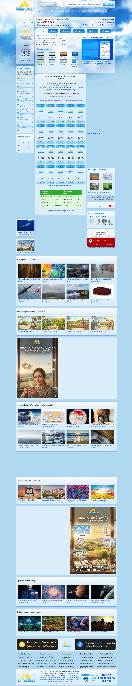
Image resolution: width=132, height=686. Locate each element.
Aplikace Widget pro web (106, 663)
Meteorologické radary (66, 663)
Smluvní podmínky (73, 677)
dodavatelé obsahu (56, 671)
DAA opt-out (53, 683)
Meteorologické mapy (66, 660)
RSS (63, 675)
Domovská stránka (108, 25)
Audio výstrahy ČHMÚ (46, 657)
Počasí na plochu (75, 64)
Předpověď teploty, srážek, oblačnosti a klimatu (53, 25)
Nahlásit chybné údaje (68, 90)
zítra (53, 31)
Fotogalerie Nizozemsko (98, 500)
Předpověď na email (86, 657)
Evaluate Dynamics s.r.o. (72, 671)
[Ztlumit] (105, 241)
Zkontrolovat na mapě (53, 90)
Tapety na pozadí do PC (86, 667)
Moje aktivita (75, 679)
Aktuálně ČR (47, 11)
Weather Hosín (47, 683)
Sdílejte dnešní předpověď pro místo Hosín (61, 211)
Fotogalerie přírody (86, 663)
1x (91, 244)
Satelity (106, 11)
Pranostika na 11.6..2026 (50, 331)
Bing (87, 7)
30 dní (92, 31)
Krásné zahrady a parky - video (28, 631)
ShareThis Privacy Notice (76, 683)
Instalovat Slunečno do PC (106, 657)
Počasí (104, 19)
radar (105, 31)
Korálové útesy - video (74, 631)
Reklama (43, 677)
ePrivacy (50, 677)
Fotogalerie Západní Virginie (51, 500)
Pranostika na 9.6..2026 (98, 331)
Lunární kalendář (86, 660)
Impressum (72, 675)
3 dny (65, 31)
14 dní (78, 31)
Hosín (112, 19)
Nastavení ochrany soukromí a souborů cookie (55, 679)
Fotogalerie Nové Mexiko (26, 500)
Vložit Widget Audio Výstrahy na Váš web (101, 247)
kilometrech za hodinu (62, 101)
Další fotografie (93, 192)
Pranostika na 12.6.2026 (26, 331)
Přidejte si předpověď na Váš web (106, 677)
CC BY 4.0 (57, 675)
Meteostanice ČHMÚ (25, 657)
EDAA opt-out (67, 681)
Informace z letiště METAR (25, 663)
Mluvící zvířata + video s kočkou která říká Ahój (25, 232)
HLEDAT (108, 4)
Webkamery (81, 11)
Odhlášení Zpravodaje (55, 681)
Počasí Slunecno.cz (93, 134)
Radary (94, 11)
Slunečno (73, 7)
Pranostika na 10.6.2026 (74, 331)
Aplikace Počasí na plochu (106, 660)
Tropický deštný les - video (50, 631)
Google (83, 7)
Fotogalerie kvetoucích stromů (76, 500)
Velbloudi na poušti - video (99, 631)
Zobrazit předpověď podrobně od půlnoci (61, 96)
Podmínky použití (59, 677)
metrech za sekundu (75, 101)
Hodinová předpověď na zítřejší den (60, 185)
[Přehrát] (90, 241)
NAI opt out (59, 683)
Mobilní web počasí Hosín (106, 22)
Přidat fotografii (104, 192)
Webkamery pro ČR (25, 667)
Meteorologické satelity (66, 667)
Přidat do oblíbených (92, 25)
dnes (41, 31)
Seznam (78, 7)
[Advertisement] (25, 185)
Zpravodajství (64, 11)
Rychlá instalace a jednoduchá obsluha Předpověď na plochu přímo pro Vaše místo (97, 62)
